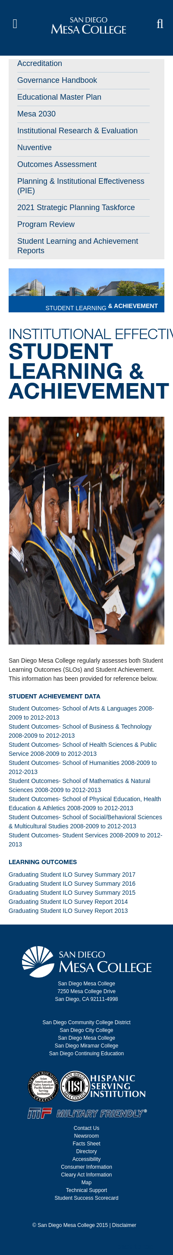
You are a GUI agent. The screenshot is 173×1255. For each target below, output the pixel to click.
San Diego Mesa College (86, 1038)
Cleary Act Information (86, 1175)
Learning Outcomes (43, 861)
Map (86, 1183)
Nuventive (34, 147)
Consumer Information (86, 1167)
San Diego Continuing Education (86, 1054)
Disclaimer (124, 1225)
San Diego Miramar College (86, 1046)
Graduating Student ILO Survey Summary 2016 (72, 883)
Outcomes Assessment (57, 164)
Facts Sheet (86, 1144)
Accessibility (86, 1159)
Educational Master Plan (59, 97)
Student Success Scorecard (86, 1198)
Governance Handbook (57, 80)
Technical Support (86, 1190)
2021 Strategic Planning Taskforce (76, 207)
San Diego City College (86, 1030)
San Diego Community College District (86, 1022)
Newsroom (86, 1136)
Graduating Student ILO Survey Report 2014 (68, 901)
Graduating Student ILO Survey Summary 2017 (72, 874)
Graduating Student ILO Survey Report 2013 (68, 910)
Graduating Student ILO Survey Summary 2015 (72, 892)
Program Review (46, 224)
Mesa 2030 (36, 114)
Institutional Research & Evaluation (77, 130)
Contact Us (86, 1128)
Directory (86, 1151)
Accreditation (39, 63)
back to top (135, 1246)
